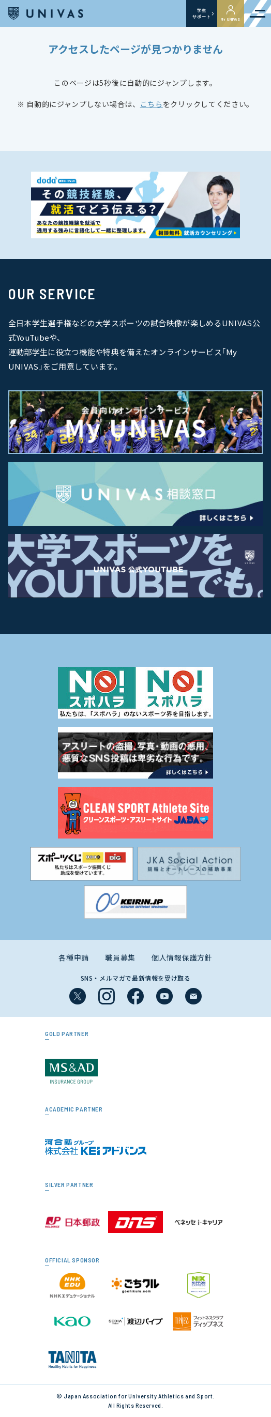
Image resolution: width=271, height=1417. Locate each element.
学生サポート (201, 13)
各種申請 (73, 957)
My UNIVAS (230, 13)
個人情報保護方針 (182, 957)
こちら (151, 104)
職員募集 (120, 957)
